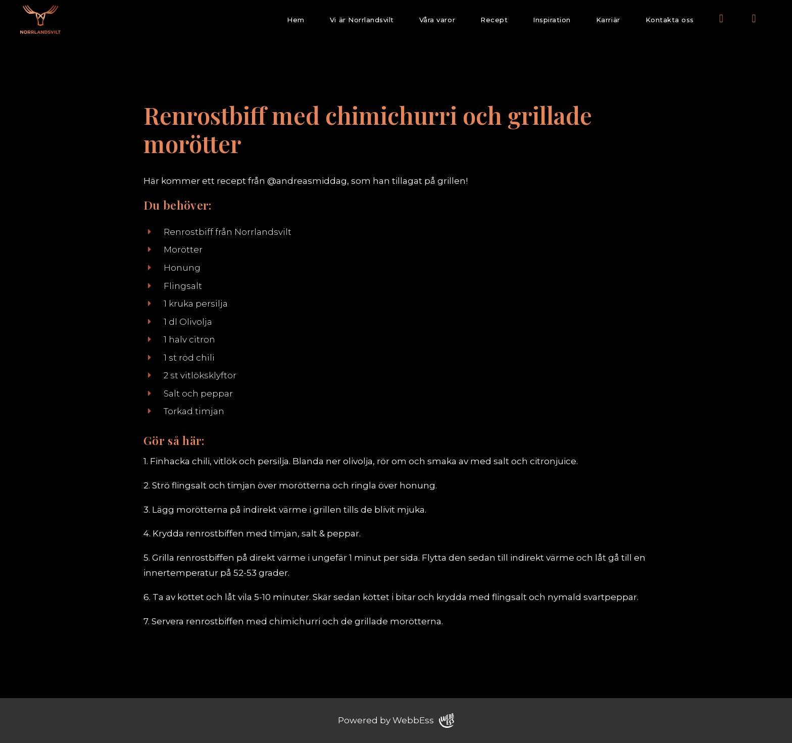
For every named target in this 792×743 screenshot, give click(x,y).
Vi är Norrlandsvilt (362, 20)
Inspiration (552, 20)
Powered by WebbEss (396, 720)
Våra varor (437, 20)
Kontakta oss (670, 20)
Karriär (608, 20)
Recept (494, 20)
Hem (296, 20)
